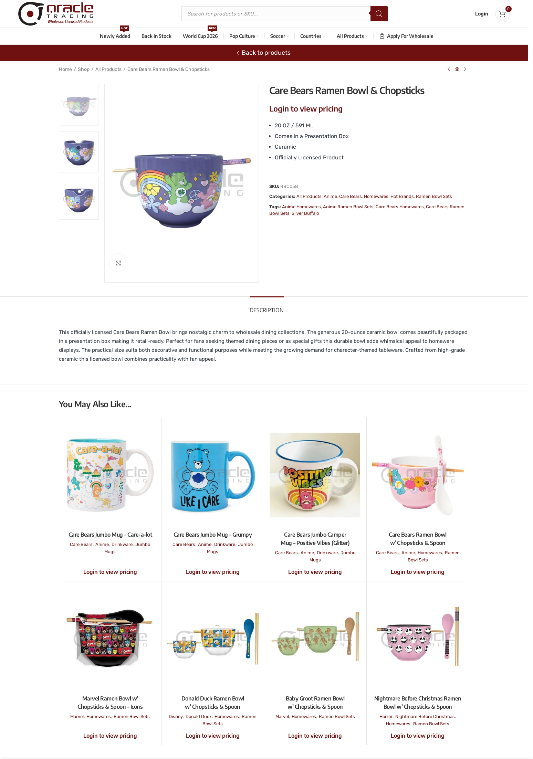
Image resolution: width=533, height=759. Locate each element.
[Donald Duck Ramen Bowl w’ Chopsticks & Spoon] (213, 639)
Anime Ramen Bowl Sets (348, 206)
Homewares (376, 196)
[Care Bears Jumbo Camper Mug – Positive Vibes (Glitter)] (315, 475)
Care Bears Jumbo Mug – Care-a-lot (110, 534)
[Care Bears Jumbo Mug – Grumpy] (213, 475)
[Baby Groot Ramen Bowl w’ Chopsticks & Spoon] (315, 639)
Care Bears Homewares (400, 206)
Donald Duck (199, 716)
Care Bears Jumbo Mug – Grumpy (213, 534)
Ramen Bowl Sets (434, 196)
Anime (330, 196)
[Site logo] (55, 13)
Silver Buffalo (305, 213)
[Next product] (465, 69)
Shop (84, 69)
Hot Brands (402, 196)
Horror (386, 716)
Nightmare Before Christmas (425, 716)
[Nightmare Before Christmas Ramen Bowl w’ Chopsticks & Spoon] (418, 639)
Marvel (77, 716)
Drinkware (122, 544)
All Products (108, 69)
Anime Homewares (301, 206)
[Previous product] (449, 69)
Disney (176, 716)
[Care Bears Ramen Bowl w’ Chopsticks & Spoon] (418, 475)
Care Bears (350, 196)
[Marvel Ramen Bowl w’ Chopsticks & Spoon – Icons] (110, 639)
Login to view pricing (306, 108)
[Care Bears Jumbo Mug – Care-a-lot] (110, 475)
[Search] (379, 13)
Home (65, 69)
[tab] (267, 306)
